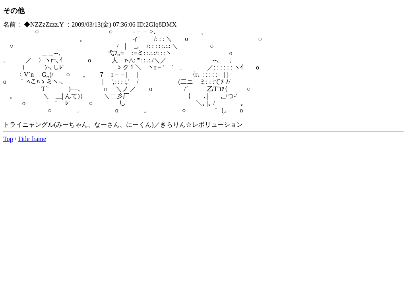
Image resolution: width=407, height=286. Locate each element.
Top (8, 138)
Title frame (32, 138)
